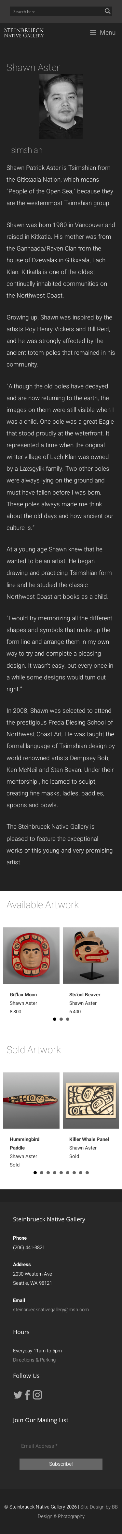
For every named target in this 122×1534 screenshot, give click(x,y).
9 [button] (87, 1172)
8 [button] (80, 1172)
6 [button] (67, 1172)
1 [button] (54, 1019)
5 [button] (61, 1172)
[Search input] (56, 11)
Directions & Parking (34, 1359)
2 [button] (61, 1019)
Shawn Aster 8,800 (23, 1003)
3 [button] (67, 1019)
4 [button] (54, 1172)
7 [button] (74, 1172)
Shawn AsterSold (89, 1148)
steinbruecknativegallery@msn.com (51, 1309)
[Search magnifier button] (107, 11)
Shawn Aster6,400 (84, 1003)
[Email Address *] (61, 1446)
